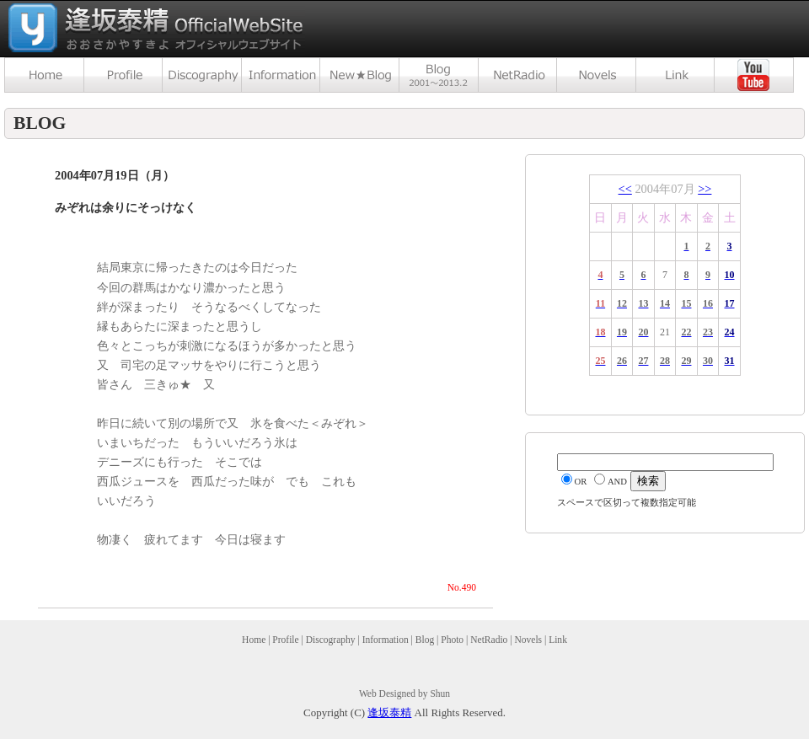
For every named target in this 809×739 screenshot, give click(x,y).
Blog (424, 640)
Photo (452, 640)
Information (385, 640)
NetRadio (488, 640)
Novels (528, 640)
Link (558, 640)
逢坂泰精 (389, 712)
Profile (285, 640)
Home (253, 640)
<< (625, 188)
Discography (331, 640)
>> (704, 188)
